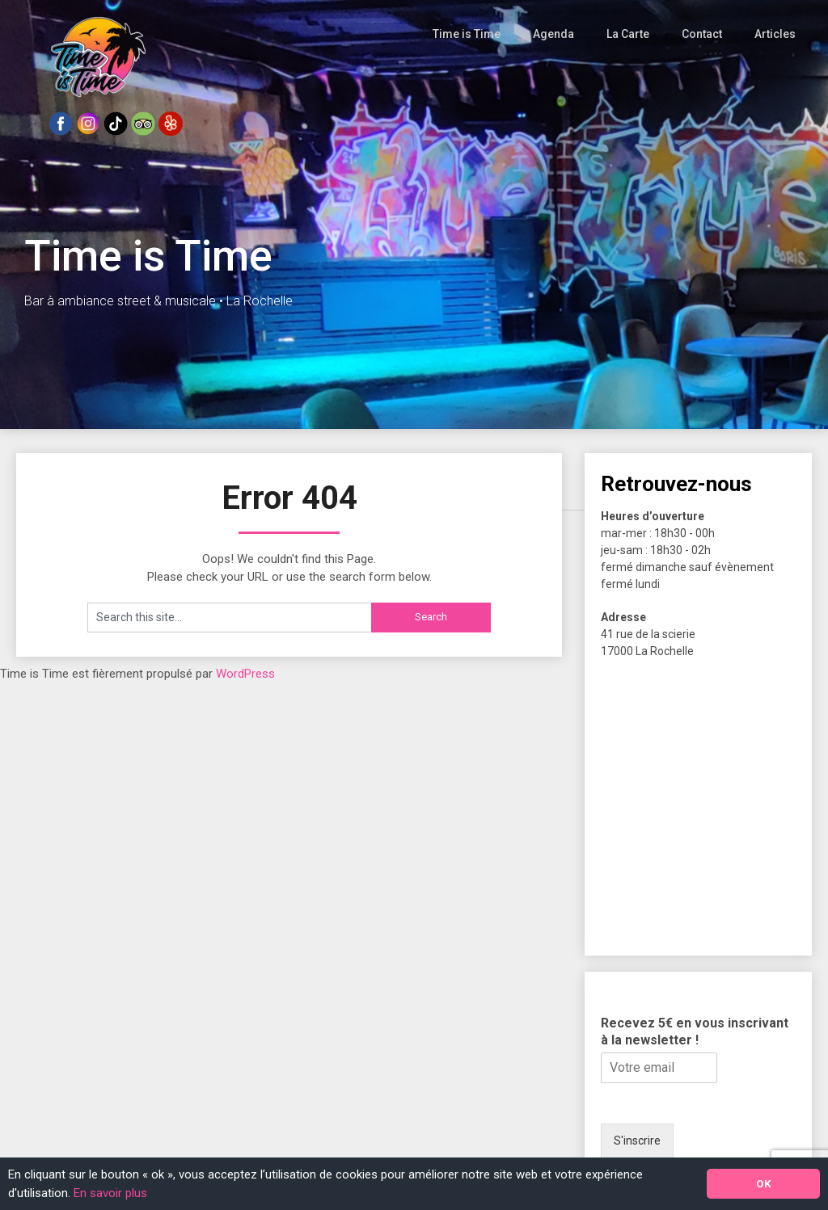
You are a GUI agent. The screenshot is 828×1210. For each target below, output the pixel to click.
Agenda (556, 33)
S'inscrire (637, 1140)
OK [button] (763, 1183)
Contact (704, 33)
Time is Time (470, 33)
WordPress (245, 673)
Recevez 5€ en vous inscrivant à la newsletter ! (694, 1031)
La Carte (630, 33)
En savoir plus (110, 1193)
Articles (776, 33)
